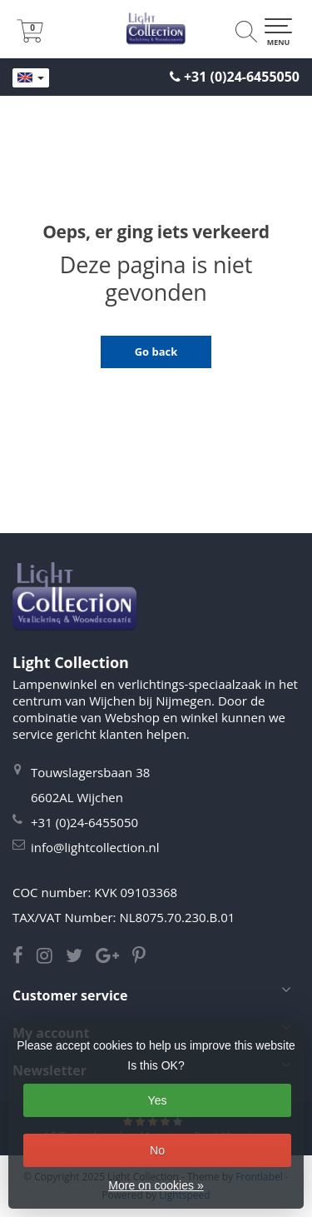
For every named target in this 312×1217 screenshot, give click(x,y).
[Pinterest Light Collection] (144, 957)
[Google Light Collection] (114, 957)
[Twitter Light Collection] (81, 957)
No (157, 1150)
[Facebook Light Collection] (24, 957)
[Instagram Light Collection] (51, 957)
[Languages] (30, 78)
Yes (157, 1100)
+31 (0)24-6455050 (242, 76)
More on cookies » (155, 1185)
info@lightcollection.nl (95, 847)
